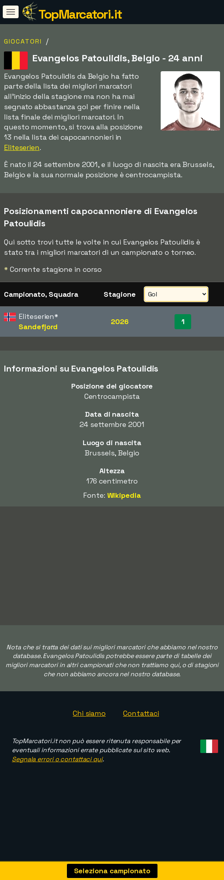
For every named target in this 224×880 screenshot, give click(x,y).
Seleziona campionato (112, 870)
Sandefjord (38, 326)
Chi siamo (89, 719)
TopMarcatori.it (80, 14)
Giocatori (23, 41)
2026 (120, 321)
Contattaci (141, 719)
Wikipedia (124, 495)
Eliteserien (22, 147)
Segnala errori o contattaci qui (57, 766)
